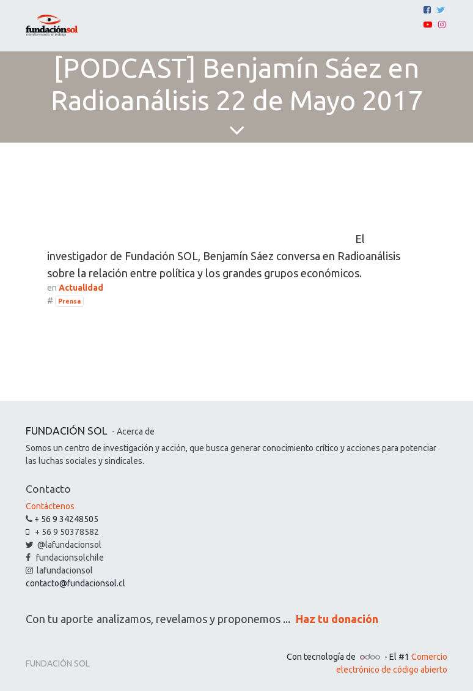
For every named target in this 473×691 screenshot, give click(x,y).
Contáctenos (50, 506)
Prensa (69, 301)
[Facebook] (427, 10)
